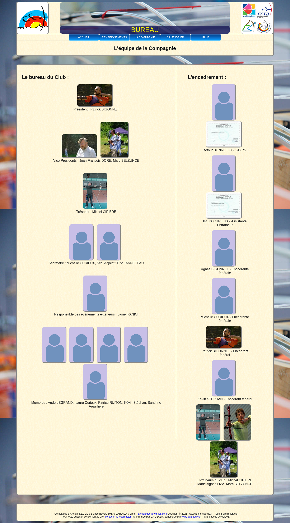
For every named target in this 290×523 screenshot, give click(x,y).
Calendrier (175, 37)
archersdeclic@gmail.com (152, 513)
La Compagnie (145, 37)
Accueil (84, 37)
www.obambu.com (192, 516)
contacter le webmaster (118, 516)
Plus (205, 37)
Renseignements (114, 37)
